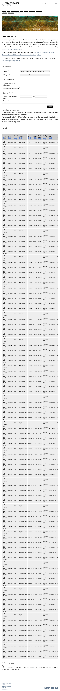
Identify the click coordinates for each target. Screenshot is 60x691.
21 (28, 669)
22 (30, 669)
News (21, 11)
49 (16, 671)
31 (44, 669)
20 (12, 665)
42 (5, 671)
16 (21, 669)
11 (13, 669)
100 (15, 665)
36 (52, 669)
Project (6, 72)
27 (38, 669)
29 (41, 669)
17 (22, 669)
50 (13, 665)
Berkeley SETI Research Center (12, 50)
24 (33, 669)
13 (16, 669)
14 (17, 669)
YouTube (47, 688)
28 (39, 669)
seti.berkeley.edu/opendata (11, 61)
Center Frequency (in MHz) (10, 99)
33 (47, 669)
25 (35, 669)
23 (32, 669)
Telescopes (11, 13)
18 (24, 669)
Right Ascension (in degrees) (9, 85)
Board (8, 11)
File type (6, 76)
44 (8, 671)
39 (57, 669)
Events (26, 11)
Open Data (18, 13)
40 (2, 671)
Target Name (8, 103)
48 (15, 671)
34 (49, 669)
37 (54, 669)
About (4, 11)
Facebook (52, 688)
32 (46, 669)
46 (12, 671)
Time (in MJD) (8, 95)
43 (7, 671)
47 (13, 671)
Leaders (4, 13)
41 (4, 671)
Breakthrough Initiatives (3, 4)
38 (55, 669)
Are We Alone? (15, 11)
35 (51, 669)
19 (25, 669)
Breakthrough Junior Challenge (6, 688)
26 (36, 669)
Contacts (32, 11)
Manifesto (39, 11)
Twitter (56, 688)
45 (10, 671)
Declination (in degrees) (11, 90)
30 (43, 669)
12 (14, 669)
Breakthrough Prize (6, 683)
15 (19, 669)
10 (11, 669)
